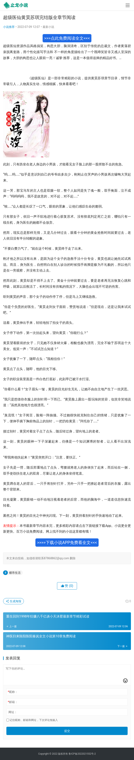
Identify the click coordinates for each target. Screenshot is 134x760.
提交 (67, 731)
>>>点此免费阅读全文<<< (67, 38)
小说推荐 (9, 26)
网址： (12, 712)
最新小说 (48, 26)
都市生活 (15, 572)
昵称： (13, 692)
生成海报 (13, 601)
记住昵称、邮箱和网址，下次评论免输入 (32, 720)
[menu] (127, 5)
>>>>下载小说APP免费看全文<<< (67, 542)
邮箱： (13, 702)
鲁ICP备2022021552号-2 (82, 753)
